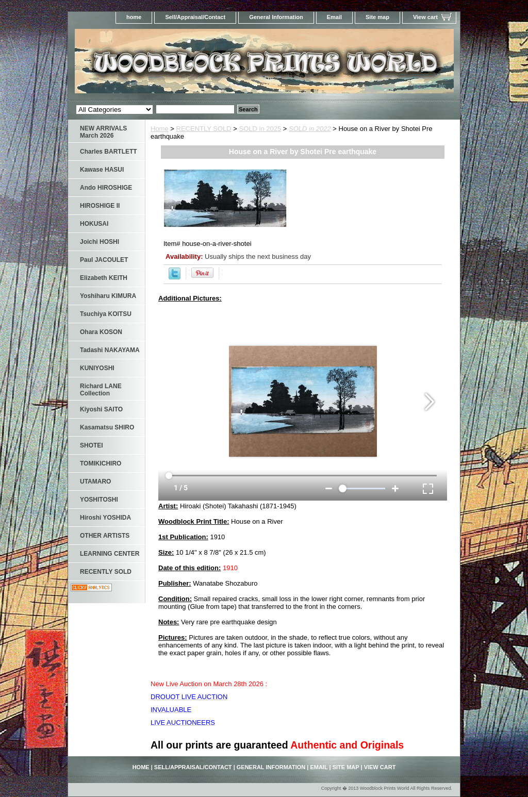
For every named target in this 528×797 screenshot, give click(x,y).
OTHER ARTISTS (104, 535)
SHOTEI (91, 445)
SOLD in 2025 (260, 128)
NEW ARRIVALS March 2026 (103, 132)
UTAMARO (95, 481)
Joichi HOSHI (99, 241)
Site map (377, 17)
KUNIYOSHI (97, 368)
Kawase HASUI (102, 169)
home (133, 17)
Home (160, 128)
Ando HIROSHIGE (106, 187)
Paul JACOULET (104, 259)
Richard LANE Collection (101, 390)
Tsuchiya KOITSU (105, 314)
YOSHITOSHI (99, 499)
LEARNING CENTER (109, 553)
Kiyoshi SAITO (101, 409)
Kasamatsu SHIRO (107, 427)
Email (334, 17)
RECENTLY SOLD (204, 128)
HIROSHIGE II (100, 205)
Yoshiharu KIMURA (108, 296)
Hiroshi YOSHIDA (105, 517)
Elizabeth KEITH (103, 277)
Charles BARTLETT (108, 151)
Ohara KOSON (101, 332)
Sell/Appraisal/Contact (195, 17)
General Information (276, 17)
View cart (425, 17)
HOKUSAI (94, 223)
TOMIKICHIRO (100, 463)
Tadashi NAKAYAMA (110, 350)
